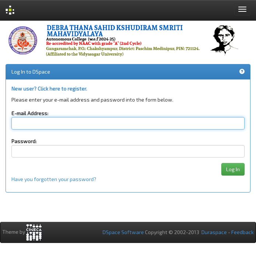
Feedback (242, 232)
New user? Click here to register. (49, 88)
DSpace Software (123, 232)
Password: (24, 141)
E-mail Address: (29, 113)
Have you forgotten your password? (53, 179)
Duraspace (214, 232)
